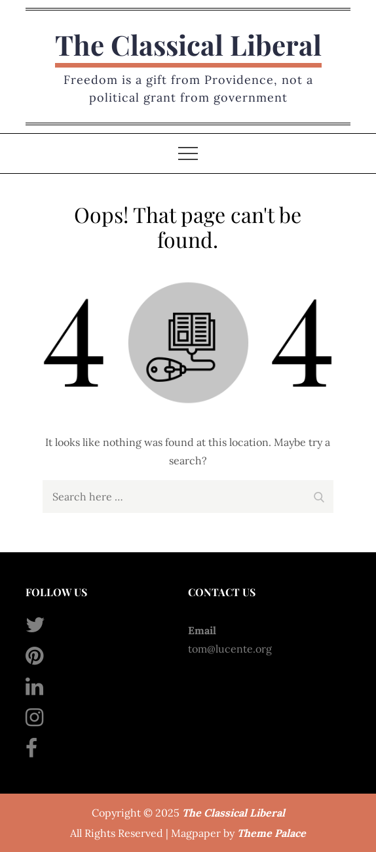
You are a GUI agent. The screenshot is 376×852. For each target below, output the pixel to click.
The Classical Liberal (188, 44)
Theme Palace (271, 833)
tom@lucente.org (230, 648)
